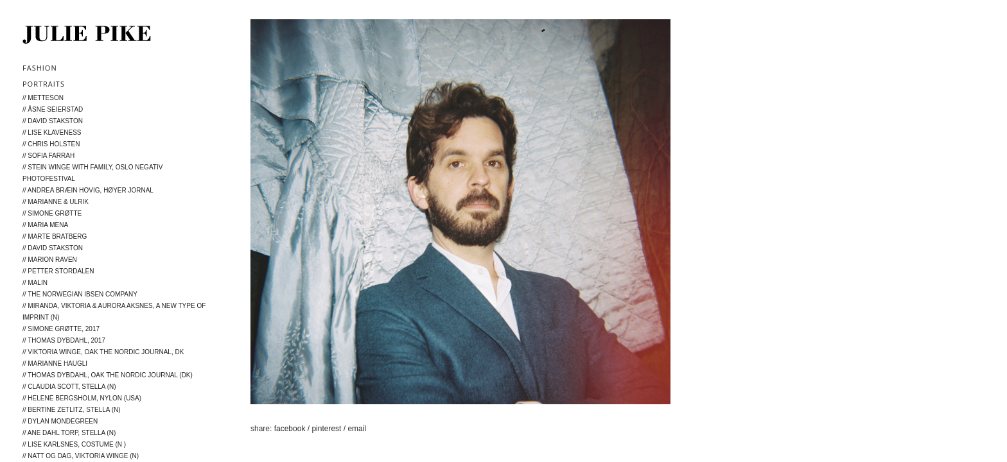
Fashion (39, 68)
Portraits (43, 84)
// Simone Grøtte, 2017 (61, 328)
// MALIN (35, 282)
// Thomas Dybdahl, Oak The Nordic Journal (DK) (107, 375)
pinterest (327, 428)
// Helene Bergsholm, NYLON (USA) (81, 398)
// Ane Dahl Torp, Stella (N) (69, 432)
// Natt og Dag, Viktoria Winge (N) (80, 455)
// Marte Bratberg (54, 236)
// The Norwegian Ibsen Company (79, 294)
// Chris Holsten (51, 144)
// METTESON (43, 97)
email (356, 428)
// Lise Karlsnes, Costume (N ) (74, 444)
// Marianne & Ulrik (55, 201)
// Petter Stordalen (58, 271)
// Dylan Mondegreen (60, 421)
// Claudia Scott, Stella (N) (69, 386)
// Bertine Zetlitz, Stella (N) (71, 409)
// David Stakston (52, 120)
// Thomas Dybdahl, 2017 (63, 340)
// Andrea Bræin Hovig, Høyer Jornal (87, 190)
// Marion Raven (49, 259)
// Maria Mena (45, 224)
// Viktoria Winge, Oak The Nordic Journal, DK (103, 351)
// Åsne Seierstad (52, 109)
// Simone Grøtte (52, 213)
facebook (291, 428)
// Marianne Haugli (54, 363)
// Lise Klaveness (52, 132)
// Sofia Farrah (48, 155)
